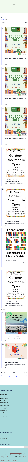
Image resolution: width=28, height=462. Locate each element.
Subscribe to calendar (13, 376)
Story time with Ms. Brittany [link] (11, 362)
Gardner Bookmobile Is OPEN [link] (12, 181)
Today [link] (14, 372)
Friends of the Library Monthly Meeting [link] (14, 262)
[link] (3, 372)
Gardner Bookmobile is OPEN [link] (12, 221)
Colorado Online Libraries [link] (15, 453)
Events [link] (2, 19)
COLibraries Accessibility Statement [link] (8, 460)
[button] (14, 4)
